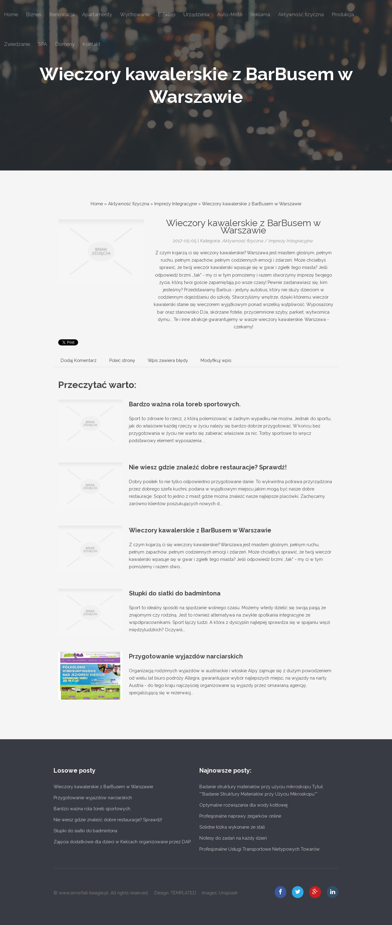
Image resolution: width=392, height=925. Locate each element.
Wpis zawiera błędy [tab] (168, 360)
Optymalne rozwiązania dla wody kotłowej (243, 805)
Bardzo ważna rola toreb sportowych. (185, 404)
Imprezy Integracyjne (175, 203)
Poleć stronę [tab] (122, 360)
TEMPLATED (183, 892)
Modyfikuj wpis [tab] (216, 360)
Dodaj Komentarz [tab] (78, 360)
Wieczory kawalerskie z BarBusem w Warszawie (251, 203)
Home (97, 203)
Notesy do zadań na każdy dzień (233, 838)
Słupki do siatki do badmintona (175, 593)
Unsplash (228, 892)
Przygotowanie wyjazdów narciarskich (186, 656)
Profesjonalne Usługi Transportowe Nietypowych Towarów (259, 849)
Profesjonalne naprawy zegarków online (240, 816)
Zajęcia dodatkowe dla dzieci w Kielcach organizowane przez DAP (122, 841)
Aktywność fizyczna (128, 203)
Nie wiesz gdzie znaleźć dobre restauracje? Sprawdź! (208, 467)
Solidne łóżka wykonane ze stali (232, 827)
